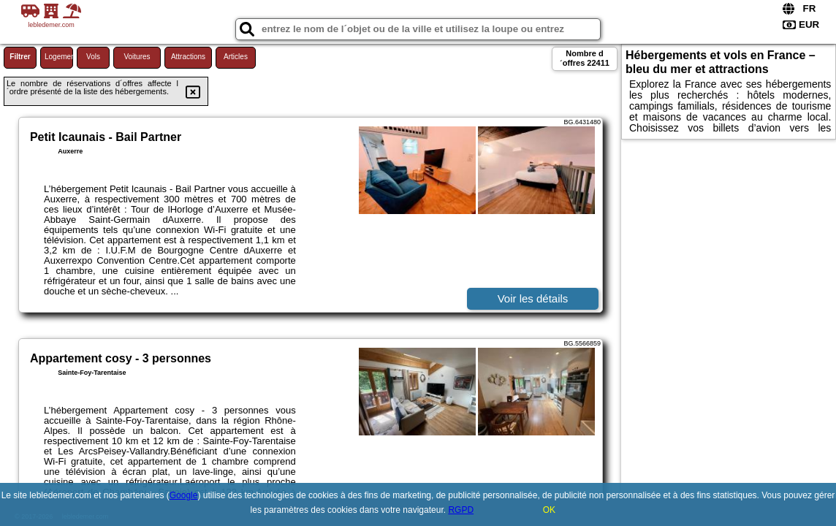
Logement (59, 57)
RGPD (461, 510)
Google (184, 495)
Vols (93, 57)
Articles (236, 57)
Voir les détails (533, 298)
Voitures (136, 57)
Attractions (188, 57)
